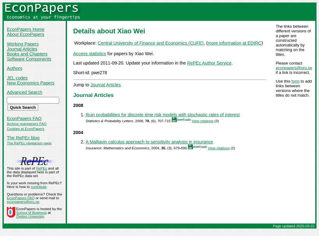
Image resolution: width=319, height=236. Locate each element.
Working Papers (23, 43)
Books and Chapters (27, 53)
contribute (39, 187)
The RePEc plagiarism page (29, 143)
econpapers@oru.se (294, 67)
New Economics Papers (31, 82)
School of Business (31, 212)
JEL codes (17, 77)
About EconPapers (25, 34)
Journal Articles (22, 48)
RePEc (41, 168)
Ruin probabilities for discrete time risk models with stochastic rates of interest (163, 114)
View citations (202, 121)
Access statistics (89, 53)
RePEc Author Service (209, 62)
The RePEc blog (23, 137)
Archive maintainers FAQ (26, 124)
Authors (14, 68)
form (296, 81)
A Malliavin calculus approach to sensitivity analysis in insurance (149, 141)
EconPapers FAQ (24, 118)
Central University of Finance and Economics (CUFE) (151, 43)
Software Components (29, 58)
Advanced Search (24, 92)
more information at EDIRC (234, 43)
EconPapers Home (26, 29)
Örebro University (30, 216)
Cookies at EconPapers (25, 129)
